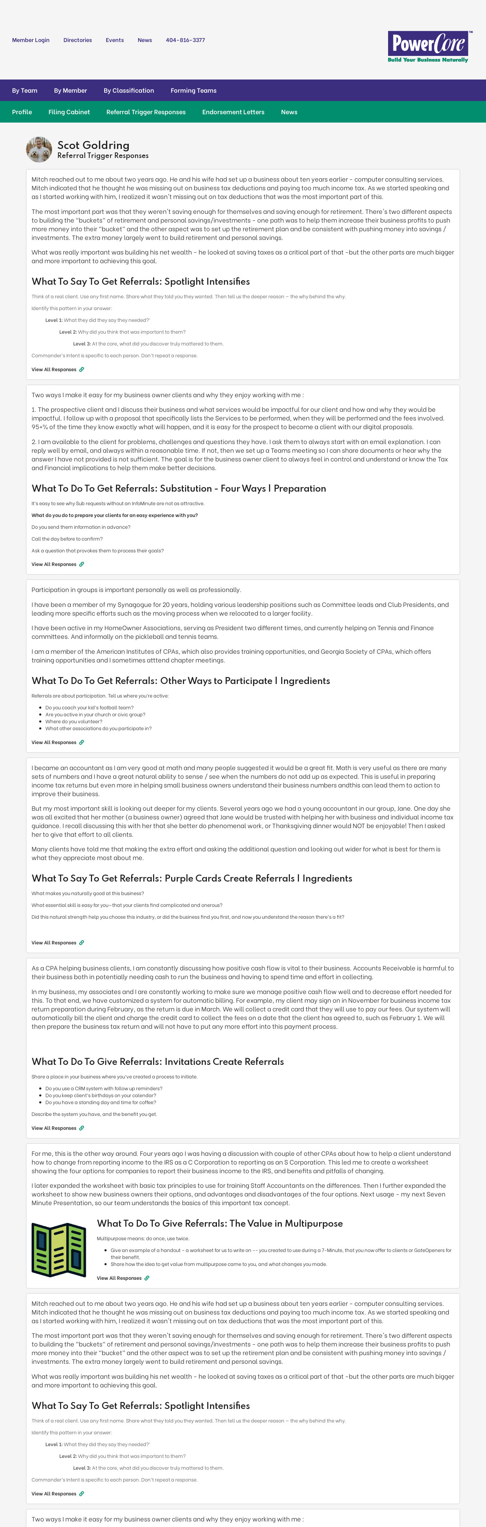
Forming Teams (194, 89)
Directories (78, 39)
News (145, 39)
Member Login (31, 39)
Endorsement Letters (233, 111)
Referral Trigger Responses (146, 111)
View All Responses (58, 369)
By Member (70, 89)
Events (115, 39)
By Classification (129, 89)
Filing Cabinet (69, 111)
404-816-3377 (185, 39)
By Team (24, 89)
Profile (22, 111)
